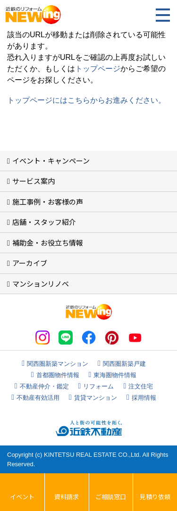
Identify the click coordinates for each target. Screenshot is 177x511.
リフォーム (98, 386)
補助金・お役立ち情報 (47, 242)
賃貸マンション (95, 397)
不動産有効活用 (38, 397)
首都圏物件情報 (57, 375)
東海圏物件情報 (114, 375)
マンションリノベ (40, 283)
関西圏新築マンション (57, 363)
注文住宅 (140, 386)
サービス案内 (33, 181)
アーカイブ (29, 263)
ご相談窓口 (110, 496)
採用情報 (144, 397)
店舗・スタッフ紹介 (44, 222)
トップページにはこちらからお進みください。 (86, 100)
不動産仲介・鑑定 (44, 386)
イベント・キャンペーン (51, 160)
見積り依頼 (155, 496)
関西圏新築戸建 (124, 363)
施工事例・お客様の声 (47, 201)
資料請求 (66, 496)
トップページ (97, 69)
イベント (22, 496)
